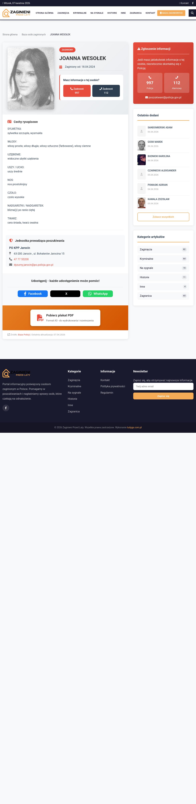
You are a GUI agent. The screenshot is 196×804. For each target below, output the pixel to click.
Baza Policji (24, 334)
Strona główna (45, 13)
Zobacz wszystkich (163, 216)
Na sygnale (96, 13)
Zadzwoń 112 (106, 90)
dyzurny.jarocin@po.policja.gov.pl (33, 264)
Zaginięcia (63, 13)
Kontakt (184, 3)
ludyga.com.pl (134, 427)
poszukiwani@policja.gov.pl (163, 97)
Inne (123, 13)
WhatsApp (98, 294)
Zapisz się (163, 396)
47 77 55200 (21, 259)
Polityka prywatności (113, 386)
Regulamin (107, 392)
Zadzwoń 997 (77, 90)
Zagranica (136, 13)
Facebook (33, 294)
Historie (112, 13)
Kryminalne (80, 13)
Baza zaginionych (171, 13)
